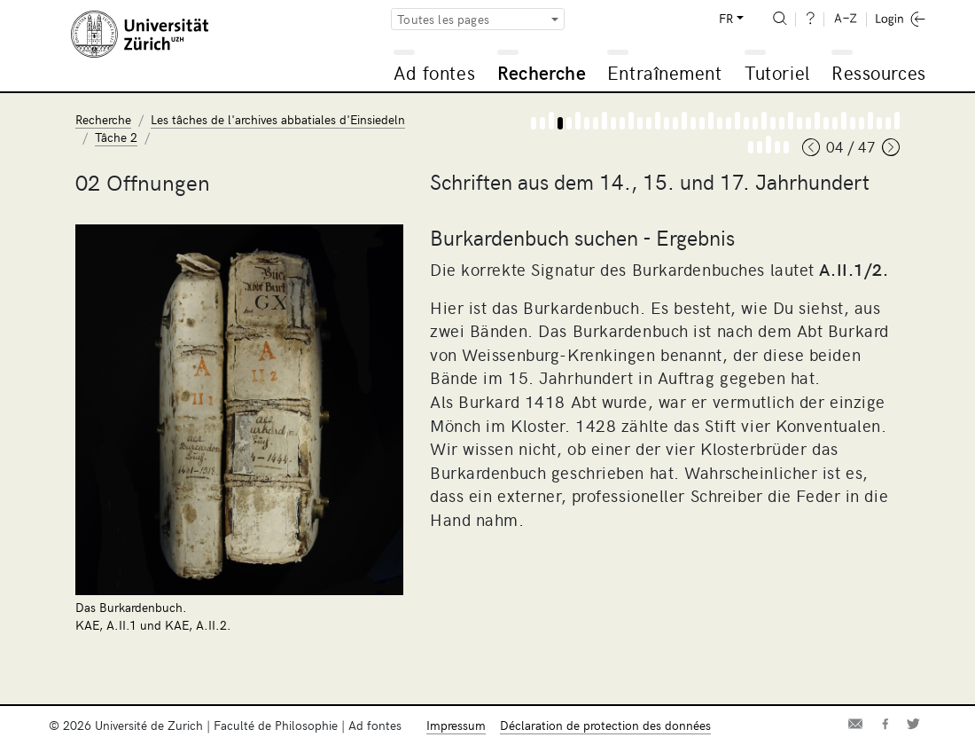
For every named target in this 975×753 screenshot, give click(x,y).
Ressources (878, 72)
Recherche (541, 72)
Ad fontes (434, 72)
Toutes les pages (443, 19)
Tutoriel (777, 72)
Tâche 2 (116, 137)
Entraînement (664, 72)
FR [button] (726, 18)
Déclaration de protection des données (605, 725)
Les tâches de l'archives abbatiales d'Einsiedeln (278, 119)
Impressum (456, 725)
